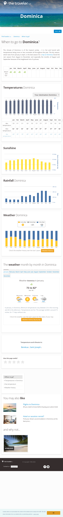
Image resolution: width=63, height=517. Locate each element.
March (18, 272)
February (12, 272)
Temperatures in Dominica (14, 381)
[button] (36, 514)
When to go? (9, 377)
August (36, 272)
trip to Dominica (47, 55)
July (32, 272)
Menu (57, 31)
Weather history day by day (31, 320)
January (6, 272)
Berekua (24, 347)
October (49, 272)
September (42, 272)
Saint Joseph (35, 347)
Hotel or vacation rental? (33, 417)
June (28, 272)
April (21, 272)
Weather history (47, 251)
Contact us (6, 467)
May (25, 272)
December (7, 276)
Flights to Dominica (31, 405)
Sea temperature (10, 385)
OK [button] (53, 512)
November (56, 272)
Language (14, 467)
